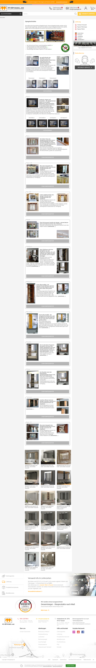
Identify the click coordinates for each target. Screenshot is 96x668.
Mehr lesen (45, 610)
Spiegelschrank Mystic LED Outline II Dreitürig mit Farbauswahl (31, 528)
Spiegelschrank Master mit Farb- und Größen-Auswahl (31, 507)
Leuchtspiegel (42, 642)
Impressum (55, 659)
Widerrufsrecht (87, 659)
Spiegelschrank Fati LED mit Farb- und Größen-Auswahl (64, 466)
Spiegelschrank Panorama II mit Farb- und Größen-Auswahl (32, 548)
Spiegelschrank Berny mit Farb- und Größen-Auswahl (47, 466)
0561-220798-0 (57, 9)
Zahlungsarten (61, 631)
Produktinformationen (63, 637)
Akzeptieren (70, 665)
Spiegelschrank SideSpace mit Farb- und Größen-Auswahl (31, 569)
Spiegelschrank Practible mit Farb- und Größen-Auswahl (64, 547)
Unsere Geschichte (25, 631)
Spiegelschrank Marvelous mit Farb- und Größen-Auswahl (63, 487)
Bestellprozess (61, 639)
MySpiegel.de (11, 659)
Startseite (2, 17)
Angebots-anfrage (87, 14)
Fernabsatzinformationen (75, 659)
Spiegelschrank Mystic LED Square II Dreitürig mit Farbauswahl (63, 528)
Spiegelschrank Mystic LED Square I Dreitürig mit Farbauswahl (47, 528)
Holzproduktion (42, 644)
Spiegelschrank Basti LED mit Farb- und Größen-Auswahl (31, 467)
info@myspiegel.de (75, 9)
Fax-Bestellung (61, 642)
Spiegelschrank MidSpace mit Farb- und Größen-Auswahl (47, 507)
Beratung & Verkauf (43, 631)
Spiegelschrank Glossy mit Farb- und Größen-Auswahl (47, 486)
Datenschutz (63, 659)
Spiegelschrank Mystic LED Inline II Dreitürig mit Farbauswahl (63, 507)
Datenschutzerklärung (57, 666)
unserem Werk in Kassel (46, 585)
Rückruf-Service (84, 67)
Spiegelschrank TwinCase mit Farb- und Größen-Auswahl (47, 569)
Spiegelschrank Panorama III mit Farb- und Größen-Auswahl (48, 548)
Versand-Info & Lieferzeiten (39, 578)
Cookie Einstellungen (47, 666)
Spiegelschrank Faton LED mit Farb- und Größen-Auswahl (31, 487)
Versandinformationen (35, 591)
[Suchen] (75, 14)
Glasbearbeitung (43, 634)
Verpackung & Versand (44, 647)
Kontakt (59, 647)
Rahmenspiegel (42, 639)
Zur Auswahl (47, 91)
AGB (49, 659)
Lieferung (59, 634)
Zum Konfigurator (47, 157)
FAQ (58, 644)
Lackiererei (41, 637)
